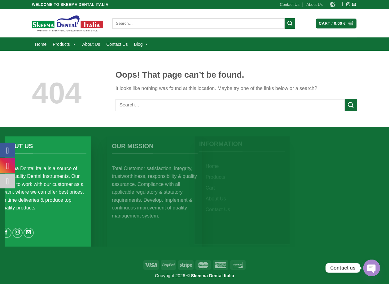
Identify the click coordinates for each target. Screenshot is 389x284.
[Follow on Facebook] (342, 4)
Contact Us (289, 4)
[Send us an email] (354, 4)
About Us (314, 4)
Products (64, 44)
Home (40, 44)
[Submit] (290, 23)
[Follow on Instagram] (348, 4)
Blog (141, 44)
